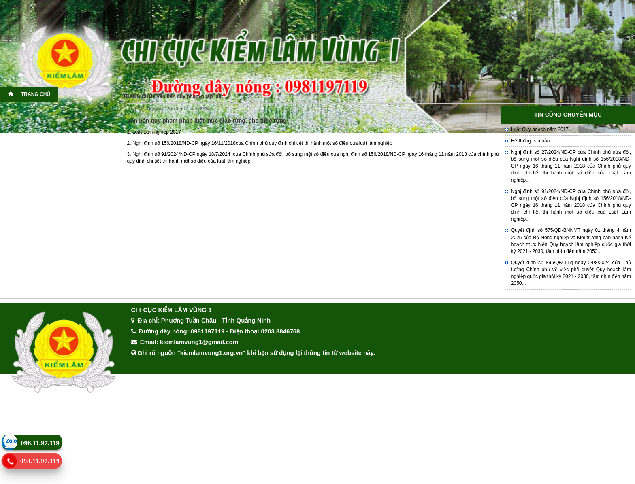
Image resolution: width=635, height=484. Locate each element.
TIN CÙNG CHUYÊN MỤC (567, 114)
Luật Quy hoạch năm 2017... (542, 129)
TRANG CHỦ (29, 94)
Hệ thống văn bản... (532, 141)
